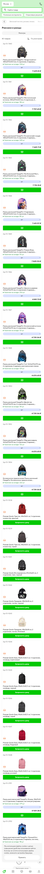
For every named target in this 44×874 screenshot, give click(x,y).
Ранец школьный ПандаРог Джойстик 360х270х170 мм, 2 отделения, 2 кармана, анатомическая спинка (18, 403)
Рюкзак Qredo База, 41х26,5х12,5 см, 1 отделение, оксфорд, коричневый (21, 659)
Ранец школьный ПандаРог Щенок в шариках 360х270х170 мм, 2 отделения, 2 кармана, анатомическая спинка (20, 289)
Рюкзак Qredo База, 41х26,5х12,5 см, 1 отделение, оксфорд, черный (21, 687)
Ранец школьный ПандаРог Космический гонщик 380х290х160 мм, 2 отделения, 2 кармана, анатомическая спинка (21, 137)
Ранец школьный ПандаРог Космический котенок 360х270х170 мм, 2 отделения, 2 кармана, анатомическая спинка (22, 327)
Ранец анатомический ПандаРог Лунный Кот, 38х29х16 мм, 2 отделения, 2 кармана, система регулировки (20, 838)
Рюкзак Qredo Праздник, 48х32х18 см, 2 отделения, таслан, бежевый (18, 630)
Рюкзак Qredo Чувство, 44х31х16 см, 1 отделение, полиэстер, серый (21, 546)
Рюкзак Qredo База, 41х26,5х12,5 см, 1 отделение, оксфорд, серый (21, 715)
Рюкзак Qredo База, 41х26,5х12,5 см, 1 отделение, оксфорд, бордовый (21, 744)
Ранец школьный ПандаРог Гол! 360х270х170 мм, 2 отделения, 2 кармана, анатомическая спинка (22, 365)
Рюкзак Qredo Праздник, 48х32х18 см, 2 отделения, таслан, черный (18, 602)
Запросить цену (22, 522)
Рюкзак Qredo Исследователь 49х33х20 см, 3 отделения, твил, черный (20, 574)
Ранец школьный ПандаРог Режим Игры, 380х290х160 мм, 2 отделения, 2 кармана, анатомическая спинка (19, 251)
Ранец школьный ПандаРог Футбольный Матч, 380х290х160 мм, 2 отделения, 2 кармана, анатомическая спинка (21, 175)
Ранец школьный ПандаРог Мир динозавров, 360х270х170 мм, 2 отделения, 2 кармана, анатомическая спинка (20, 441)
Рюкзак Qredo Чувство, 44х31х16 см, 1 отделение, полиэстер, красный (21, 517)
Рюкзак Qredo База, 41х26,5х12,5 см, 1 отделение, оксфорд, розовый (21, 772)
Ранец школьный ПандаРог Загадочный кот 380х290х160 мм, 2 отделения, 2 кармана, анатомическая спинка (19, 61)
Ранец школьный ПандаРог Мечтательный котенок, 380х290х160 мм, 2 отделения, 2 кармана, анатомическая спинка (19, 99)
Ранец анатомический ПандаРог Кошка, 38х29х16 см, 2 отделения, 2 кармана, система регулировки (22, 800)
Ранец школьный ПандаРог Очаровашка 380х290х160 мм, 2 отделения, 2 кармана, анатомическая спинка (19, 213)
